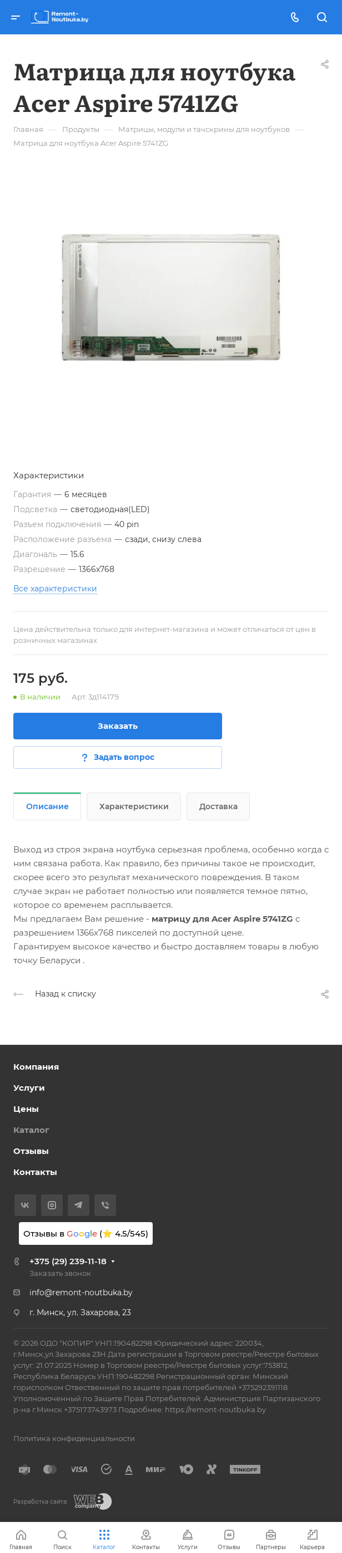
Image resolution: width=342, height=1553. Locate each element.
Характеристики (134, 806)
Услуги (29, 1087)
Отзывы (31, 1151)
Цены (26, 1109)
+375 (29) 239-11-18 (68, 1261)
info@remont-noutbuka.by (81, 1292)
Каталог (31, 1130)
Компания (36, 1066)
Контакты (35, 1172)
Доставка (218, 806)
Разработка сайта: (40, 1501)
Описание (47, 806)
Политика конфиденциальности (74, 1438)
